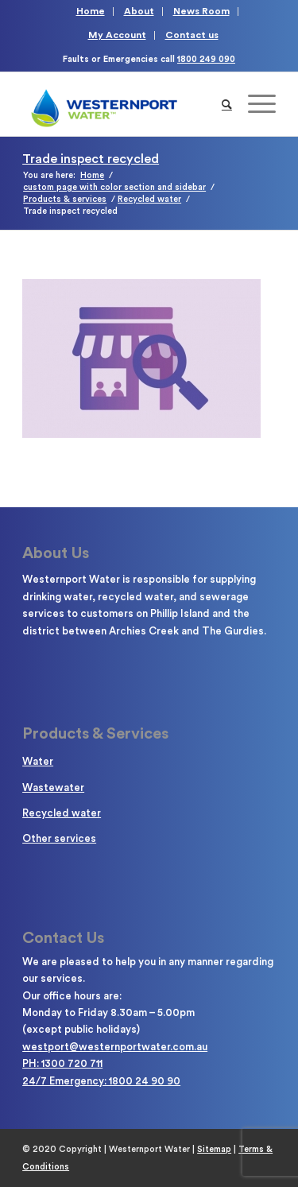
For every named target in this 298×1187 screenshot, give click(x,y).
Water (37, 761)
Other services (59, 838)
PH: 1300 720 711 (62, 1063)
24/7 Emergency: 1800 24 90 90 (101, 1081)
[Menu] (254, 104)
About (139, 11)
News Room (201, 11)
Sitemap (214, 1149)
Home (90, 11)
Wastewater (53, 787)
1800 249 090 (206, 59)
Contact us (192, 35)
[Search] (227, 104)
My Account (117, 35)
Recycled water (61, 813)
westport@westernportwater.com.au (114, 1047)
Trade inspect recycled (90, 159)
